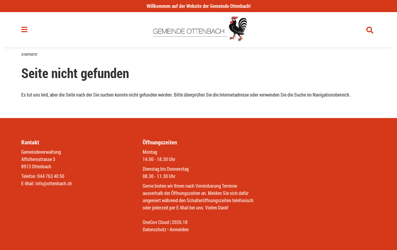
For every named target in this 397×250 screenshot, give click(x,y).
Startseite (29, 54)
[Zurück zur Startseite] (199, 29)
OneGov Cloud (156, 222)
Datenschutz (154, 229)
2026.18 (180, 222)
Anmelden (179, 229)
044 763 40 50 (50, 176)
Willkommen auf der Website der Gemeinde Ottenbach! (199, 6)
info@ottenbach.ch (54, 183)
